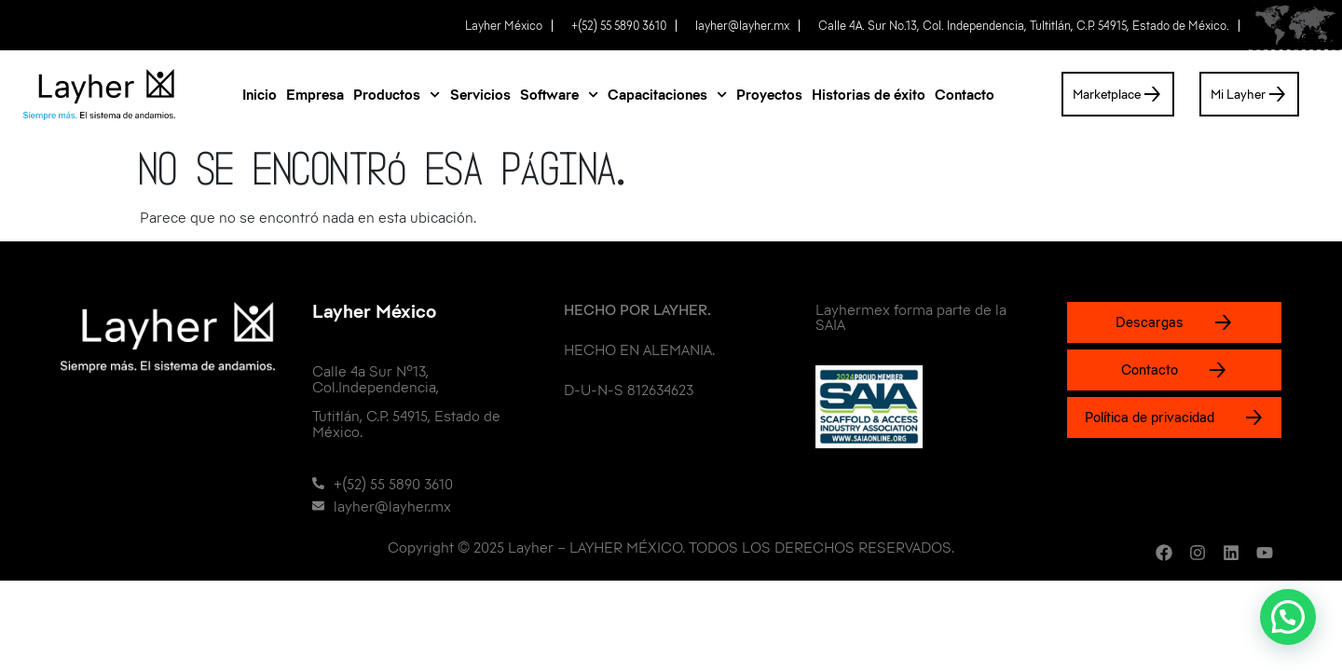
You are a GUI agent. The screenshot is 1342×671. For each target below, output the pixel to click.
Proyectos (769, 94)
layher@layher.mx (742, 26)
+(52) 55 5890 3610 (618, 26)
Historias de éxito (868, 94)
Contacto (964, 94)
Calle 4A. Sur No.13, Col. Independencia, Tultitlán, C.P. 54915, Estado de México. (1023, 26)
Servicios (480, 94)
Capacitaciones (667, 94)
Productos (396, 94)
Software (559, 94)
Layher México (503, 26)
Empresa (315, 94)
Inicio (259, 94)
